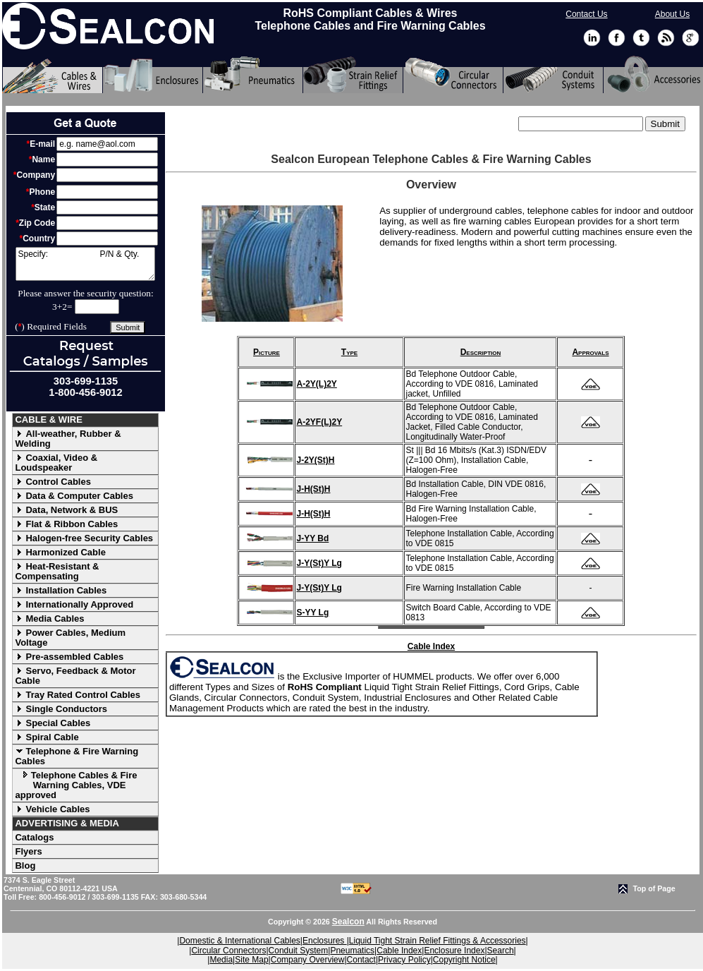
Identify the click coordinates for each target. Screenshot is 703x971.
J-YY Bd (312, 538)
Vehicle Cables (52, 809)
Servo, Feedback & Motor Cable (75, 675)
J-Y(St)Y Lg (318, 563)
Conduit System (299, 950)
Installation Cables (60, 590)
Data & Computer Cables (74, 495)
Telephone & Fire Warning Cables (76, 756)
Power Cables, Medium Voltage (70, 637)
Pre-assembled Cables (69, 656)
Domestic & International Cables (239, 941)
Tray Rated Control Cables (77, 694)
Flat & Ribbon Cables (66, 524)
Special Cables (52, 723)
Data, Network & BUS (66, 510)
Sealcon (348, 922)
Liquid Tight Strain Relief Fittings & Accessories (437, 941)
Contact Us (586, 14)
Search (500, 950)
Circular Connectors (228, 950)
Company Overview (308, 960)
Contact (361, 960)
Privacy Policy (404, 960)
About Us (672, 14)
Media (221, 960)
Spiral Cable (46, 737)
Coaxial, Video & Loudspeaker (56, 462)
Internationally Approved (74, 604)
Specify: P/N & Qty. (85, 264)
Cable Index (431, 646)
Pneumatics (352, 950)
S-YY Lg (312, 612)
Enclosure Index (454, 950)
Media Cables (49, 618)
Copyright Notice (464, 960)
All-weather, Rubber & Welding (68, 438)
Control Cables (52, 481)
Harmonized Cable (60, 552)
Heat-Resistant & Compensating (57, 571)
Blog (25, 865)
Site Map (251, 960)
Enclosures (324, 941)
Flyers (28, 851)
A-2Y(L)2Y (316, 384)
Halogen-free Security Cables (84, 538)
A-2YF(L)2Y (319, 422)
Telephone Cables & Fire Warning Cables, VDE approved (76, 785)
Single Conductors (61, 709)
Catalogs (34, 837)
